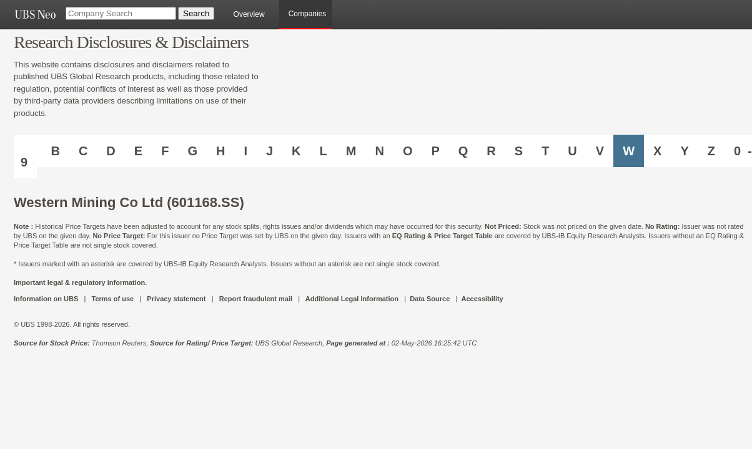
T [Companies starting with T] (545, 151)
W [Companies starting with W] (629, 151)
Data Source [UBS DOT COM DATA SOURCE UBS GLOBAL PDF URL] (430, 298)
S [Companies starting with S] (519, 151)
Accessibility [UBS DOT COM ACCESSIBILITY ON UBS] (482, 298)
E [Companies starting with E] (138, 151)
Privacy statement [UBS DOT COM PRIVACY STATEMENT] (176, 298)
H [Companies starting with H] (220, 151)
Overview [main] (249, 14)
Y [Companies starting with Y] (684, 151)
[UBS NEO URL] (35, 14)
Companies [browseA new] (308, 13)
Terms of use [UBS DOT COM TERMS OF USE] (112, 298)
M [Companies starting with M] (351, 151)
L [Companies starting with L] (323, 151)
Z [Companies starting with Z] (711, 151)
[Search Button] (196, 13)
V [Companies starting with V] (600, 151)
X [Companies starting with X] (657, 151)
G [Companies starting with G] (192, 151)
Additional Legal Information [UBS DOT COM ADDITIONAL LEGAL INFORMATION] (352, 298)
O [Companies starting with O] (408, 151)
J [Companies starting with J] (269, 151)
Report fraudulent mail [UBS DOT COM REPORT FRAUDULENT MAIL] (255, 298)
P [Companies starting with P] (435, 151)
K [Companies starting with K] (296, 151)
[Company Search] (121, 13)
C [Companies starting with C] (83, 151)
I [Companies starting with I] (245, 151)
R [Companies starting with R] (491, 151)
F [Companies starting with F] (165, 151)
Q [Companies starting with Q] (463, 151)
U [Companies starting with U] (572, 151)
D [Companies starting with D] (110, 151)
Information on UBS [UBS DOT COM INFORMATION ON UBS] (47, 298)
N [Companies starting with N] (379, 151)
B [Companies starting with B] (55, 151)
